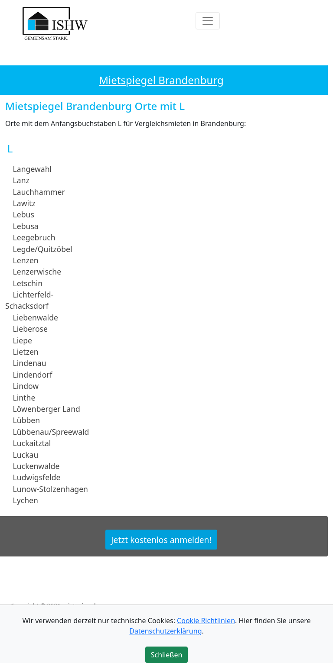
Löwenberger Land (46, 409)
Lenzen (26, 260)
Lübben (26, 420)
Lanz (21, 180)
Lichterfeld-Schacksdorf (29, 300)
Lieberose (30, 328)
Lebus (23, 214)
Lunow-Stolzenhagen (50, 489)
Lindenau (29, 363)
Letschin (28, 283)
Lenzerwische (37, 271)
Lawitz (24, 203)
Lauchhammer (39, 191)
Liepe (22, 340)
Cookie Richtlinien (206, 620)
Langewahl (32, 169)
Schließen (167, 655)
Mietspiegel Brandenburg (161, 80)
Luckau (26, 454)
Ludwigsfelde (37, 477)
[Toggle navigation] (208, 20)
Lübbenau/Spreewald (51, 432)
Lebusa (26, 226)
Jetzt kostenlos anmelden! (161, 539)
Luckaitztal (32, 443)
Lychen (25, 500)
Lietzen (26, 351)
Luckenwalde (36, 466)
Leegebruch (34, 237)
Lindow (26, 386)
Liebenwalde (35, 317)
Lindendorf (32, 374)
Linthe (24, 397)
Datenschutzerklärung (165, 631)
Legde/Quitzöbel (42, 248)
